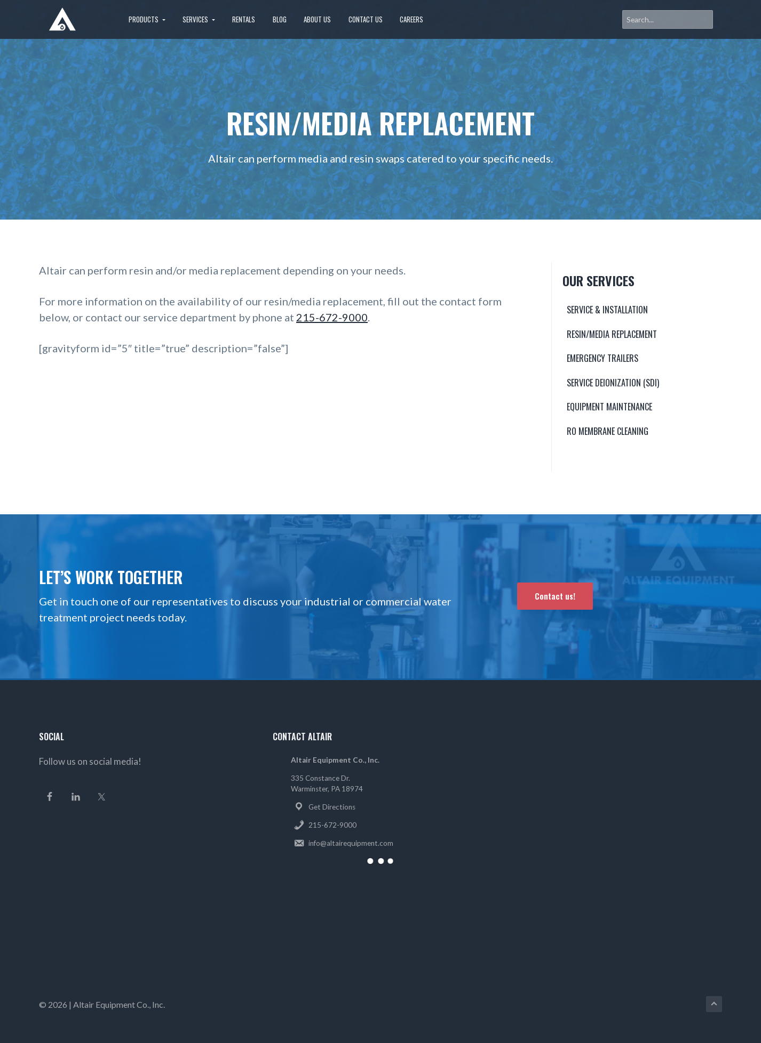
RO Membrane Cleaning (607, 431)
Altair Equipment (104, 1004)
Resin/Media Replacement (612, 334)
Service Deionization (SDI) (613, 382)
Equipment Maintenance (609, 406)
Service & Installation (607, 309)
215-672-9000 (332, 317)
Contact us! (555, 596)
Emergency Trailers (602, 358)
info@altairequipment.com (350, 843)
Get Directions (331, 807)
